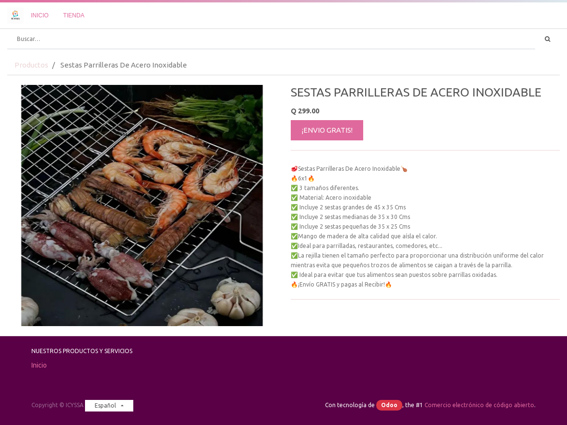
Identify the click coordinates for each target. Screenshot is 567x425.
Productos (31, 65)
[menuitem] (40, 15)
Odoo (389, 405)
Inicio (39, 365)
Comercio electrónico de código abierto (479, 405)
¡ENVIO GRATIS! (327, 130)
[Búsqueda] (547, 39)
